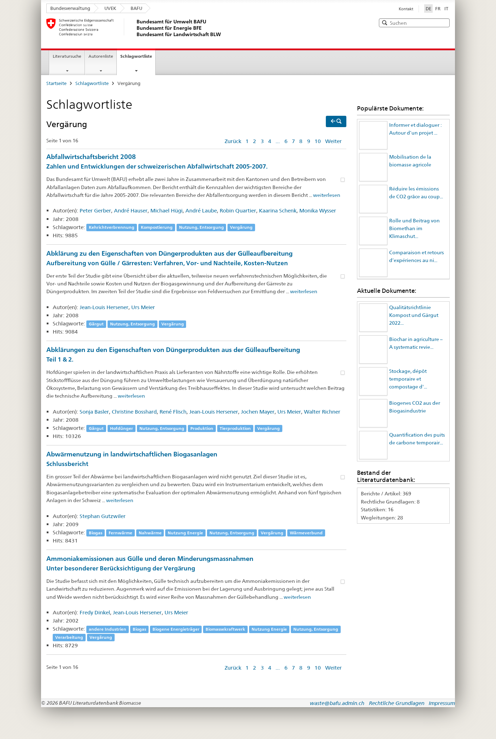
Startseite (56, 83)
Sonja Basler (94, 411)
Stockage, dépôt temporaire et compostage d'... (408, 379)
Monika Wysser (317, 210)
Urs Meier (143, 307)
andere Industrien (107, 629)
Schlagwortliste (136, 56)
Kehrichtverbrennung (111, 227)
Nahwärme (150, 532)
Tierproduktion (235, 428)
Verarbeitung (69, 637)
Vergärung (241, 227)
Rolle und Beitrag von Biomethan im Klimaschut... (414, 228)
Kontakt (406, 8)
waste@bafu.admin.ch (337, 703)
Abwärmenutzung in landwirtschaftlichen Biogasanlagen (196, 459)
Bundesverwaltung (70, 8)
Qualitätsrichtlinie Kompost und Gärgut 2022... (413, 315)
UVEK (110, 8)
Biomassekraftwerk (225, 629)
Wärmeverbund (306, 532)
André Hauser (131, 210)
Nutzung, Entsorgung (201, 227)
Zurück (233, 141)
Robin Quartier (238, 210)
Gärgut (96, 323)
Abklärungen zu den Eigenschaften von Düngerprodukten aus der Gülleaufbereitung (196, 355)
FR (437, 8)
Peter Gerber (95, 210)
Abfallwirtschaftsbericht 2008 (196, 162)
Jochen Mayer (258, 411)
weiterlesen (326, 195)
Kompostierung (157, 227)
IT (446, 8)
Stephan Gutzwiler (103, 516)
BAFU (136, 8)
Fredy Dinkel (95, 612)
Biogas (95, 532)
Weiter (333, 141)
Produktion (201, 428)
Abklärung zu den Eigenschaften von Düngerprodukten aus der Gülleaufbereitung (196, 258)
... (278, 141)
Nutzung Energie (185, 532)
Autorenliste (100, 56)
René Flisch (173, 411)
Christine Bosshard (134, 411)
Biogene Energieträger (176, 629)
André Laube (201, 210)
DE (429, 8)
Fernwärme (120, 532)
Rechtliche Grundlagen (397, 703)
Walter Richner (322, 411)
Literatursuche (67, 56)
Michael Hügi (166, 210)
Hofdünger (121, 428)
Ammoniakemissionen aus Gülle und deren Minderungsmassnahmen (196, 564)
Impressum (442, 703)
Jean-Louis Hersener (104, 307)
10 (318, 141)
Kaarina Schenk (277, 210)
